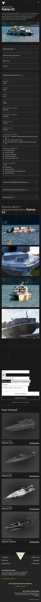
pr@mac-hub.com (34, 599)
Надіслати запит (20, 398)
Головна (5, 557)
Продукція (6, 563)
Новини (36, 560)
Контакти (35, 563)
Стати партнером (20, 393)
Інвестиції (35, 557)
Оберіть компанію (21, 381)
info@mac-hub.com (20, 586)
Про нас (5, 560)
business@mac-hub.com (8, 578)
